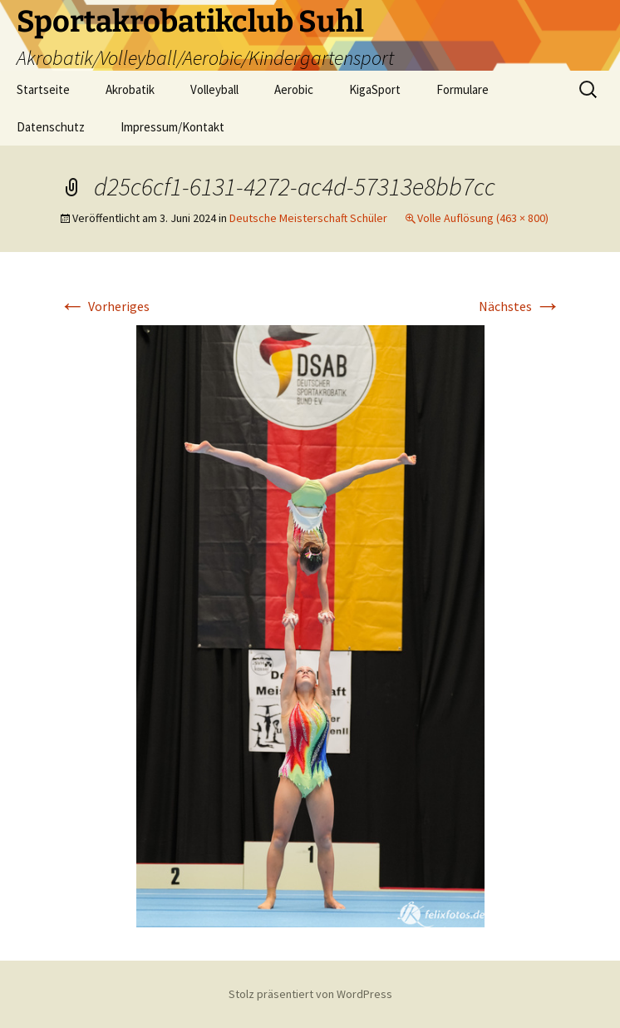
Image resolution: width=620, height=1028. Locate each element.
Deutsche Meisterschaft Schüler (308, 217)
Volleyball (214, 89)
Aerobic (293, 89)
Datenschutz (51, 127)
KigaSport (375, 89)
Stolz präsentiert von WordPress (310, 993)
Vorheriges (104, 306)
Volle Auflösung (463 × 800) (483, 217)
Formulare (462, 89)
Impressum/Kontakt (172, 127)
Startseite (43, 89)
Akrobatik (130, 89)
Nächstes (520, 306)
